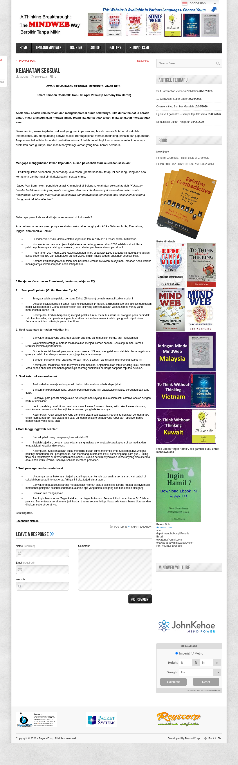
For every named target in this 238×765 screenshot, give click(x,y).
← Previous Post (25, 60)
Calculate (173, 682)
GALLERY (115, 47)
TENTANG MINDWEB (48, 47)
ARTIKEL (95, 47)
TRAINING (76, 47)
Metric (199, 653)
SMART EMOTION (141, 526)
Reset (206, 682)
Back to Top (215, 738)
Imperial (184, 653)
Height (173, 662)
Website (20, 579)
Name (25, 546)
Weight (173, 672)
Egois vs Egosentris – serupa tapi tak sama (181, 114)
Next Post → (144, 60)
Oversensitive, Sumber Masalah (175, 106)
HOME (23, 47)
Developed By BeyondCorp (184, 738)
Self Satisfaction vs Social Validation (177, 91)
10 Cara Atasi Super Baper (172, 98)
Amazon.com (164, 527)
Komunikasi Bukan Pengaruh (173, 121)
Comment (84, 546)
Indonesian (194, 3)
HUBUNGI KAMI (139, 47)
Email (25, 562)
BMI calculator (189, 646)
